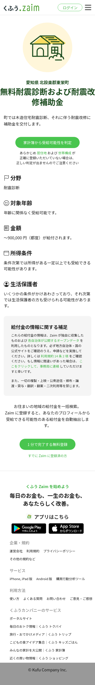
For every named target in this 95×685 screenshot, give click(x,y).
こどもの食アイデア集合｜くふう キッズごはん (44, 642)
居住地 (42, 153)
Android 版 (44, 578)
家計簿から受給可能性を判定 (47, 142)
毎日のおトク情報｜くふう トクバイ (36, 626)
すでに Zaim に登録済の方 (47, 455)
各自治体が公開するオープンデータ (53, 340)
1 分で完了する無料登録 (47, 444)
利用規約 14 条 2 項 (54, 356)
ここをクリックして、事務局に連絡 (47, 364)
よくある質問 (33, 598)
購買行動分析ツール (70, 578)
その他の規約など (22, 559)
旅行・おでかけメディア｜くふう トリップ (40, 634)
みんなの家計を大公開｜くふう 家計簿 (37, 650)
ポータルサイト (21, 618)
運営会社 (16, 551)
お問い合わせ (56, 598)
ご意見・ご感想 (81, 598)
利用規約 (32, 551)
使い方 (14, 598)
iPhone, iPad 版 (21, 578)
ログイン (70, 7)
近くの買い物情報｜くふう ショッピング (39, 658)
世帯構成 (64, 153)
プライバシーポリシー (59, 551)
